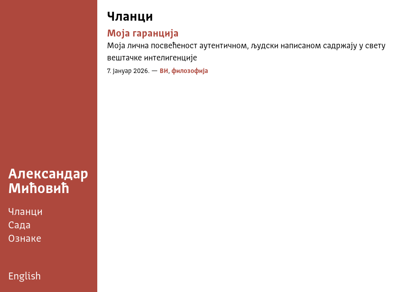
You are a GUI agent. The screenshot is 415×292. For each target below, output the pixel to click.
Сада (19, 226)
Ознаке (24, 239)
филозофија (189, 71)
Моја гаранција (143, 34)
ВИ (164, 71)
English (24, 277)
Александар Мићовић (48, 182)
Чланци (25, 212)
